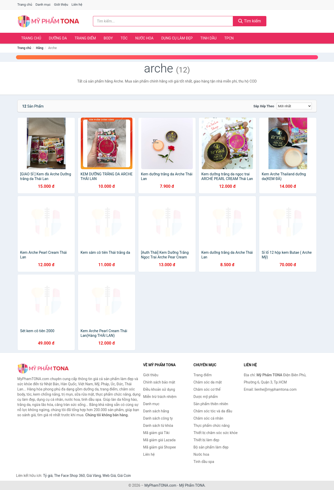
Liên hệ (76, 4)
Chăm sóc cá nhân (208, 418)
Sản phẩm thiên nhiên (211, 404)
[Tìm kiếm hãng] (163, 21)
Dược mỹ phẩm (206, 397)
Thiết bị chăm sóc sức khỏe (216, 433)
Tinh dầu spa (204, 462)
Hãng (39, 48)
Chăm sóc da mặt (208, 382)
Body (108, 38)
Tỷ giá (48, 475)
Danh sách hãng (156, 411)
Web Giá (109, 475)
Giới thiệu (61, 4)
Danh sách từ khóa (158, 425)
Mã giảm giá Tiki (156, 433)
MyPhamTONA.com (160, 485)
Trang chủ (24, 4)
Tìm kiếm (249, 21)
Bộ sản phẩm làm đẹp (211, 447)
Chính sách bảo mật (159, 382)
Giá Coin (124, 475)
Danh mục (43, 4)
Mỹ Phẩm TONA (192, 485)
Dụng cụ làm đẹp (177, 38)
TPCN (229, 38)
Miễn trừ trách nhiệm (160, 397)
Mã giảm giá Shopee (159, 447)
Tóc (124, 38)
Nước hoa (144, 38)
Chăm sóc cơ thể (207, 389)
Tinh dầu (208, 38)
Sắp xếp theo (263, 106)
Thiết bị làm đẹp (206, 440)
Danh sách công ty (158, 418)
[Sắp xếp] (294, 106)
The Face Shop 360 (69, 475)
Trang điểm (85, 38)
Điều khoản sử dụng (159, 389)
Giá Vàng (93, 475)
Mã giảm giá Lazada (159, 440)
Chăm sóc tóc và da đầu (213, 411)
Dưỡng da (58, 38)
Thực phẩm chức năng (212, 425)
